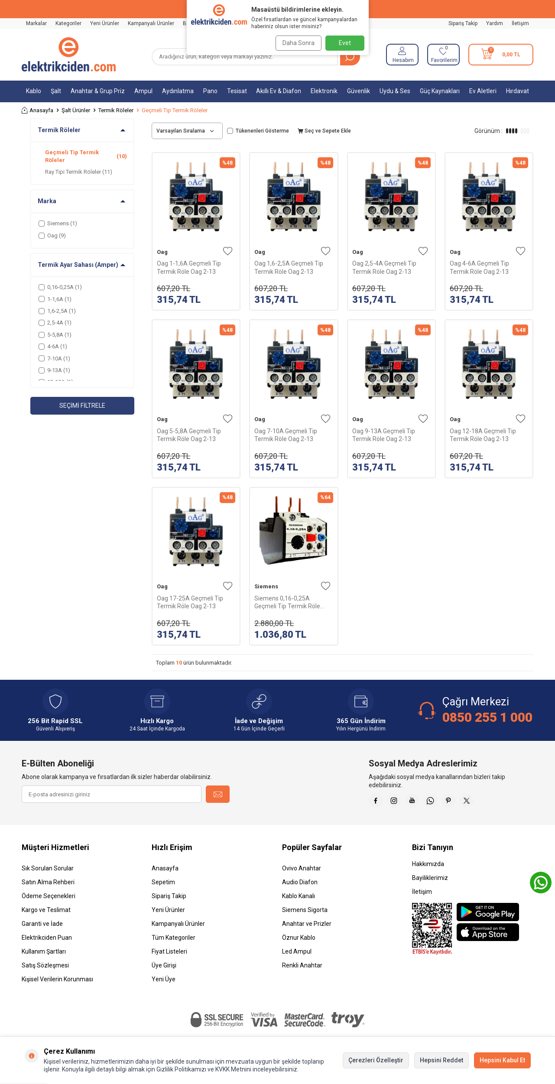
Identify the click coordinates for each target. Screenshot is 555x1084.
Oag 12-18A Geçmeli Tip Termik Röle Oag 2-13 (483, 435)
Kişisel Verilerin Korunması (57, 982)
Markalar (36, 23)
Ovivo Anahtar (301, 871)
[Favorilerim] (443, 54)
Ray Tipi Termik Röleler (78, 171)
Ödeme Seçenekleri (48, 899)
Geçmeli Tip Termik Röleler (86, 156)
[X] (485, 802)
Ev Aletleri (483, 91)
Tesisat (237, 91)
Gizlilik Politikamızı (181, 1069)
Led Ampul (297, 954)
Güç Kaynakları (440, 91)
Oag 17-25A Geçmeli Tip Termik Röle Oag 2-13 (190, 602)
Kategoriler (68, 23)
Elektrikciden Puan (47, 941)
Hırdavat (517, 91)
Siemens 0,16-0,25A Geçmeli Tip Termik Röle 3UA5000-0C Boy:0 (287, 602)
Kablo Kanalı (298, 899)
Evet (345, 42)
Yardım (494, 23)
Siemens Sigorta (305, 913)
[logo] (69, 54)
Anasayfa (37, 110)
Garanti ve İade (42, 927)
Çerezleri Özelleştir (375, 1060)
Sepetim (163, 885)
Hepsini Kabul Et (502, 1060)
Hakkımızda (428, 867)
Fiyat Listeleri (169, 954)
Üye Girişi (164, 968)
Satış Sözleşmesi (45, 968)
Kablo (33, 91)
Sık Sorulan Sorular (48, 871)
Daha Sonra (296, 42)
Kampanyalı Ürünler (151, 23)
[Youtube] (420, 802)
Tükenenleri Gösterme (258, 131)
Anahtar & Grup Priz (98, 91)
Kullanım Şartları (44, 954)
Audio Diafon (300, 885)
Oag (162, 252)
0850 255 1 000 (487, 717)
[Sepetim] (500, 54)
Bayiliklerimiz (430, 881)
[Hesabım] (402, 54)
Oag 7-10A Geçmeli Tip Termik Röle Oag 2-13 (285, 435)
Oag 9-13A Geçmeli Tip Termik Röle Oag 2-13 (383, 435)
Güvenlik (358, 91)
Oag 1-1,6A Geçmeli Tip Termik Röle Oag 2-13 (189, 267)
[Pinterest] (464, 802)
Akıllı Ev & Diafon (278, 91)
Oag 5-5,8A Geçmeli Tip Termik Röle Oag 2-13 (189, 435)
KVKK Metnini (232, 1069)
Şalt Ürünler (76, 110)
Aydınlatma (178, 91)
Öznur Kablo (298, 941)
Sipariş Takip (462, 23)
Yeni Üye (163, 982)
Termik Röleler (115, 110)
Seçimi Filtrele (82, 405)
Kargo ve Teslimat (46, 913)
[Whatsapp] (442, 802)
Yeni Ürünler (104, 23)
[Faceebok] (377, 802)
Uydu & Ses (395, 91)
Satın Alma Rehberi (48, 885)
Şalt (56, 91)
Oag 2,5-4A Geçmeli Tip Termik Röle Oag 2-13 (384, 267)
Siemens (266, 586)
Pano (210, 91)
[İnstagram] (399, 802)
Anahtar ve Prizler (306, 927)
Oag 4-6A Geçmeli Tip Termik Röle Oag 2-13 (479, 267)
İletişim (520, 23)
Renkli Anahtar (302, 968)
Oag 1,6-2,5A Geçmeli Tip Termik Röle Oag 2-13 (288, 267)
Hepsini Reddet (441, 1060)
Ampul (143, 91)
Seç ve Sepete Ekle (324, 131)
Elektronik (324, 91)
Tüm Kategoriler (173, 941)
